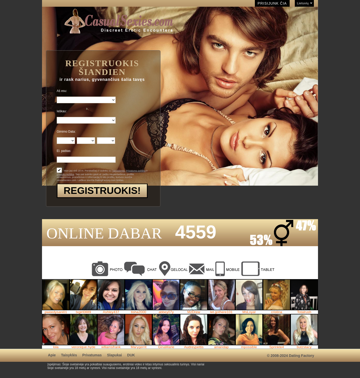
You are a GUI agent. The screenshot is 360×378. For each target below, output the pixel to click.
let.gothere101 (221, 312)
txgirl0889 (83, 312)
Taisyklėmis (118, 170)
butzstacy (304, 347)
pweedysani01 (56, 312)
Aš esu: (62, 91)
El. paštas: (64, 151)
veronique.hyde (83, 347)
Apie (52, 355)
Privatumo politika (136, 170)
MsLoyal (249, 312)
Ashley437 (111, 312)
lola (55, 347)
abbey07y (166, 312)
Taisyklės (69, 355)
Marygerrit (138, 347)
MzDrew (193, 312)
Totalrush (304, 312)
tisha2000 (138, 312)
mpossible (249, 347)
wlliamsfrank (111, 347)
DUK (131, 355)
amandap (221, 347)
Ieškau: (62, 111)
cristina (276, 312)
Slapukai (114, 355)
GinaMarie (166, 347)
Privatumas (92, 355)
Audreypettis (194, 347)
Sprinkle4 (276, 347)
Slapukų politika (65, 174)
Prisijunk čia (272, 3)
